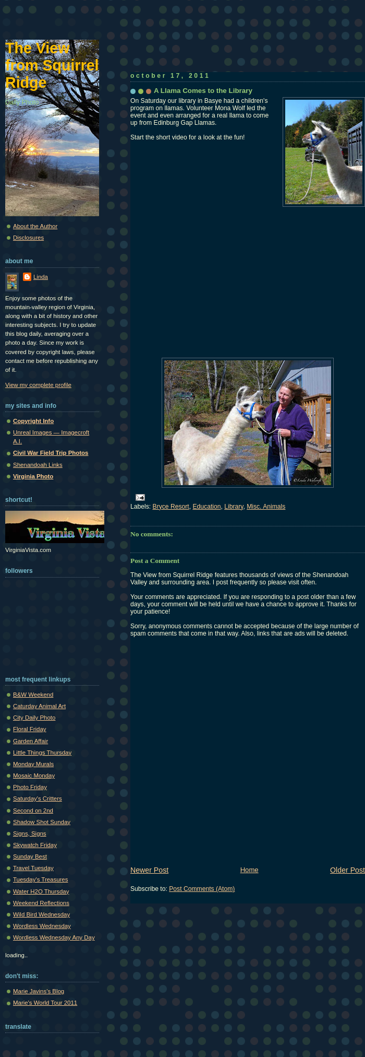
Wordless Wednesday (42, 926)
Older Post (347, 870)
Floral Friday (29, 729)
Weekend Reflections (41, 903)
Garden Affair (30, 741)
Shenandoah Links (38, 465)
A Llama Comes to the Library (203, 91)
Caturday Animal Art (39, 706)
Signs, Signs (29, 833)
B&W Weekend (33, 694)
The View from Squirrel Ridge (52, 65)
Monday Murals (33, 764)
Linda (40, 277)
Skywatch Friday (35, 845)
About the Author (35, 226)
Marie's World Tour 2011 (45, 1003)
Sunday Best (30, 856)
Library (233, 506)
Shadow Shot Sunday (41, 822)
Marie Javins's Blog (38, 991)
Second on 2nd (33, 810)
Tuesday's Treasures (40, 879)
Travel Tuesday (33, 868)
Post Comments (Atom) (202, 888)
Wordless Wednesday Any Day (54, 937)
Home (249, 870)
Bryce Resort (171, 506)
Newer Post (149, 870)
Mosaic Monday (34, 775)
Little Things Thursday (42, 752)
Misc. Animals (266, 506)
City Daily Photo (34, 717)
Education (206, 506)
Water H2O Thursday (41, 891)
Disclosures (28, 237)
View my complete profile (38, 385)
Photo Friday (30, 787)
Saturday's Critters (37, 798)
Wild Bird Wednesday (41, 914)
